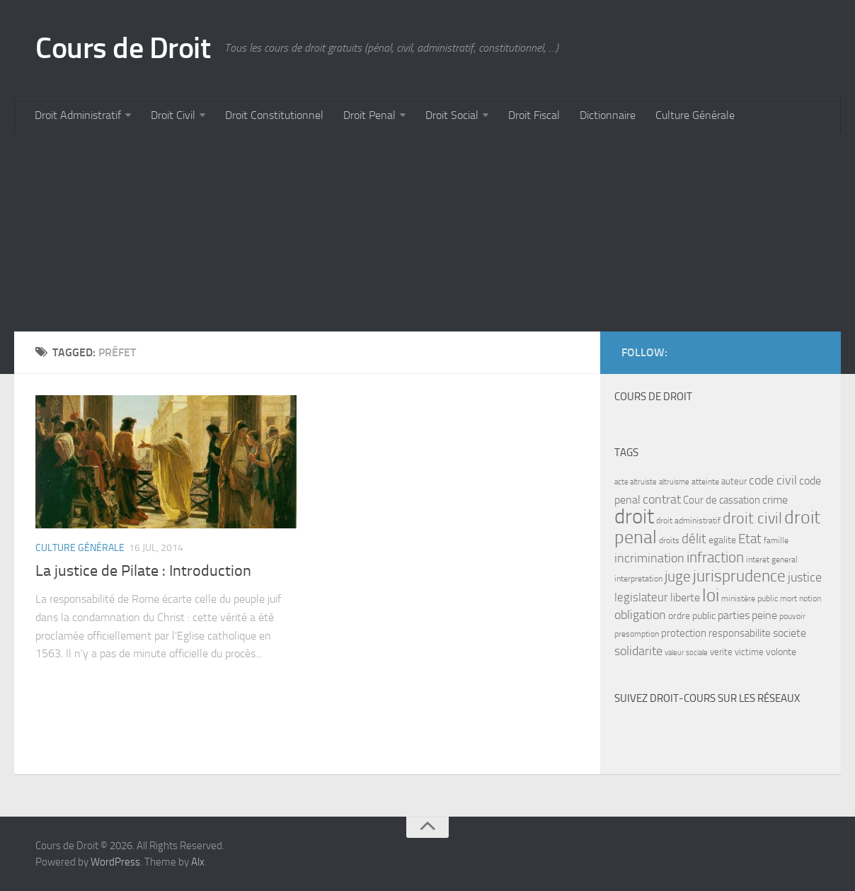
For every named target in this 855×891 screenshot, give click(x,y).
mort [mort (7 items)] (788, 598)
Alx (198, 862)
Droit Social (451, 115)
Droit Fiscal (534, 115)
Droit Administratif (78, 115)
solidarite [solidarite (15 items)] (638, 651)
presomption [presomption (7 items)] (636, 634)
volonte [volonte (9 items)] (781, 652)
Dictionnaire (608, 115)
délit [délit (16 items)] (694, 539)
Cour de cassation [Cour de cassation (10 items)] (721, 500)
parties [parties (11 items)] (734, 615)
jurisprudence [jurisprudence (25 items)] (739, 576)
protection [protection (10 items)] (683, 633)
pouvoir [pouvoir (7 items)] (792, 616)
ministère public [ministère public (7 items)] (749, 598)
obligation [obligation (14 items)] (640, 615)
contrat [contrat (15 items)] (662, 499)
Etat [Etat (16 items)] (750, 539)
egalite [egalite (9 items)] (722, 540)
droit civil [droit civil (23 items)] (752, 518)
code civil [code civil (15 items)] (773, 480)
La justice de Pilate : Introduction (143, 571)
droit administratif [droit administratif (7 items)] (688, 521)
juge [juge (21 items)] (678, 576)
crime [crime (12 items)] (775, 499)
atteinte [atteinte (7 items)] (705, 482)
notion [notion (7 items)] (810, 598)
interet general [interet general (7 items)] (772, 559)
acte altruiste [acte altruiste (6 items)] (635, 482)
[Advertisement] (427, 232)
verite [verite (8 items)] (721, 652)
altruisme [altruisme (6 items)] (674, 482)
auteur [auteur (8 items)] (734, 481)
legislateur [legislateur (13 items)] (641, 597)
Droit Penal (369, 115)
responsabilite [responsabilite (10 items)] (739, 633)
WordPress (115, 862)
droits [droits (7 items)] (669, 540)
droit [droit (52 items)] (634, 516)
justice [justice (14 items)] (805, 577)
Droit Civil (173, 115)
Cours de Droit (122, 48)
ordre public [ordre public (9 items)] (692, 616)
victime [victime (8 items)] (749, 652)
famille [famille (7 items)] (776, 540)
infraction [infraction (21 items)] (715, 557)
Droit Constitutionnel (274, 115)
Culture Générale (695, 115)
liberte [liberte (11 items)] (685, 597)
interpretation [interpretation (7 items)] (638, 579)
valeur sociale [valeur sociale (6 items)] (686, 652)
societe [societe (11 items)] (789, 633)
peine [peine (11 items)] (764, 615)
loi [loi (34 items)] (710, 595)
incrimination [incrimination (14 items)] (649, 558)
